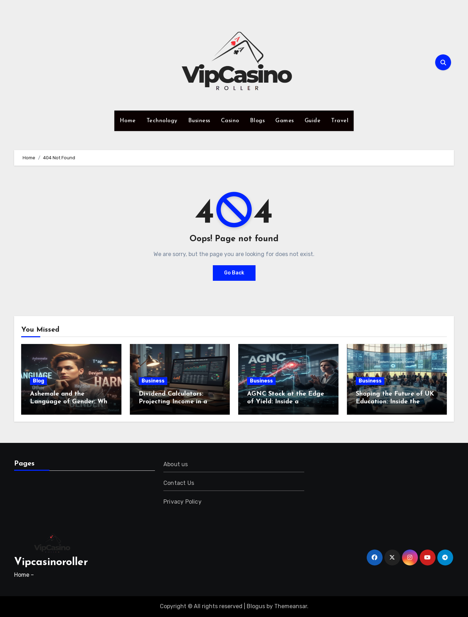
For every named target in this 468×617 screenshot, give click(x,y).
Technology (162, 121)
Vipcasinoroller (51, 562)
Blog (38, 381)
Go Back (234, 273)
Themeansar (290, 606)
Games (284, 121)
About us (175, 464)
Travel (339, 121)
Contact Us (178, 483)
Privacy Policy (182, 501)
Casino (230, 121)
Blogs (257, 121)
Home (128, 121)
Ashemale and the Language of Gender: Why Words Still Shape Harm (70, 402)
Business (199, 121)
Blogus (256, 606)
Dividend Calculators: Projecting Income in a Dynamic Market (173, 402)
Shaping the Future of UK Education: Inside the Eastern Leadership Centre (396, 402)
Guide (313, 121)
